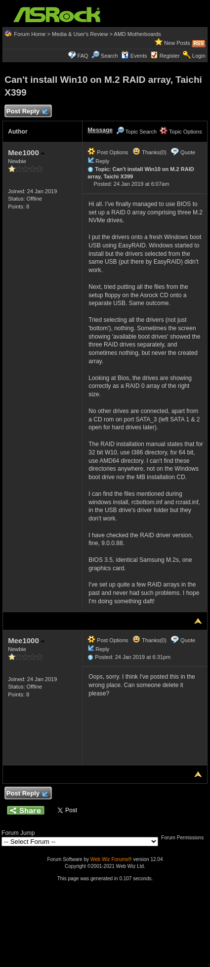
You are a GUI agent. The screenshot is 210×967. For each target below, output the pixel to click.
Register (170, 56)
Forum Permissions (185, 837)
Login (199, 56)
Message (100, 130)
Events (134, 56)
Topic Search (136, 132)
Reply (102, 161)
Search (109, 56)
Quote (187, 152)
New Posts (177, 43)
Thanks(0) (149, 152)
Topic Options (181, 132)
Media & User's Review (80, 34)
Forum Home (29, 34)
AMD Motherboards (137, 34)
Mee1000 (26, 152)
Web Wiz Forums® (111, 859)
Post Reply (26, 111)
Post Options (107, 152)
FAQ (83, 56)
